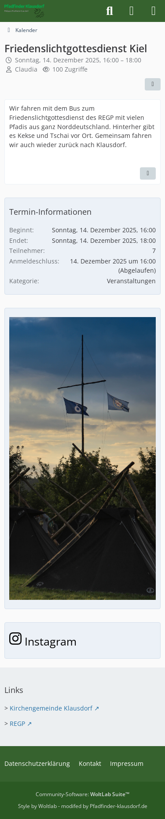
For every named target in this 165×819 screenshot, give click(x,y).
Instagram (43, 641)
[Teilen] (153, 84)
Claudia (26, 69)
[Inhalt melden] (148, 173)
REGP (17, 723)
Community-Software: (82, 794)
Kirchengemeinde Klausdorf (51, 708)
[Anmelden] (131, 11)
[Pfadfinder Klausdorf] (24, 11)
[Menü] (153, 11)
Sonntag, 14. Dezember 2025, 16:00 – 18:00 (78, 60)
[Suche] (109, 11)
